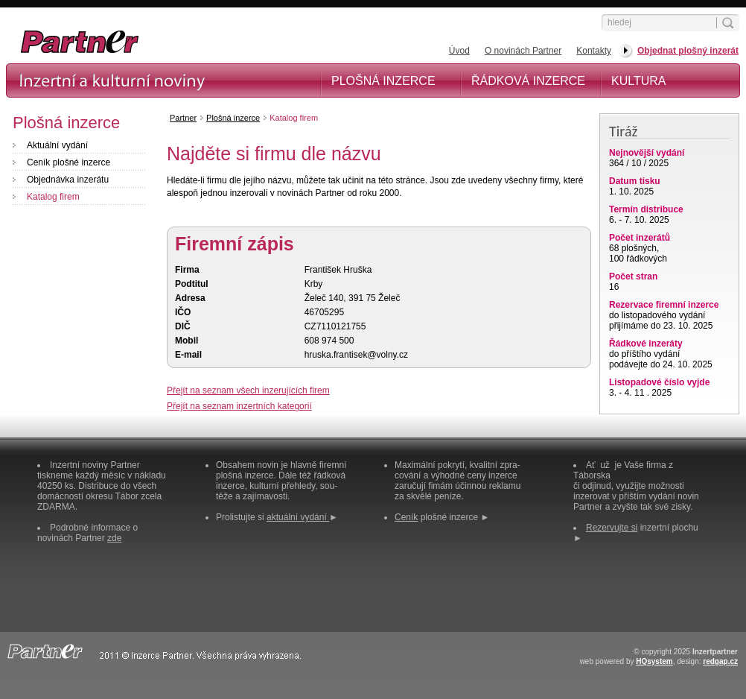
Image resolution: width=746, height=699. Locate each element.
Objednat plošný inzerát (688, 50)
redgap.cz (720, 661)
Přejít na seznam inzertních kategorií (239, 406)
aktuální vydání (298, 517)
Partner (183, 117)
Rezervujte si (611, 527)
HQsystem (654, 661)
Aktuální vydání (57, 145)
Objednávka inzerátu (68, 179)
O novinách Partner (523, 50)
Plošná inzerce (383, 81)
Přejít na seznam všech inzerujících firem (248, 390)
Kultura (638, 81)
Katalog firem (53, 197)
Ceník (406, 517)
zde (114, 538)
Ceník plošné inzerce (68, 162)
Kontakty (593, 50)
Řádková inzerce (528, 81)
